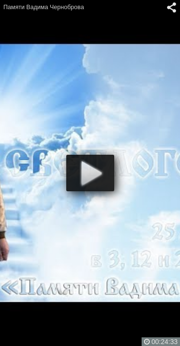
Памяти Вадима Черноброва (43, 7)
